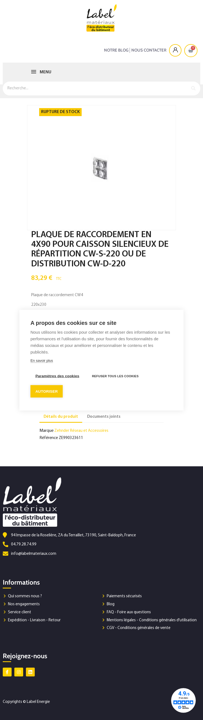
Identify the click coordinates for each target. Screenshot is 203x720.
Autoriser (46, 391)
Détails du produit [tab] (61, 417)
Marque (46, 431)
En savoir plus (41, 360)
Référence (48, 438)
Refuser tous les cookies (115, 376)
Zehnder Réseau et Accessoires (81, 431)
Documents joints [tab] (104, 417)
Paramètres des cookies (57, 376)
